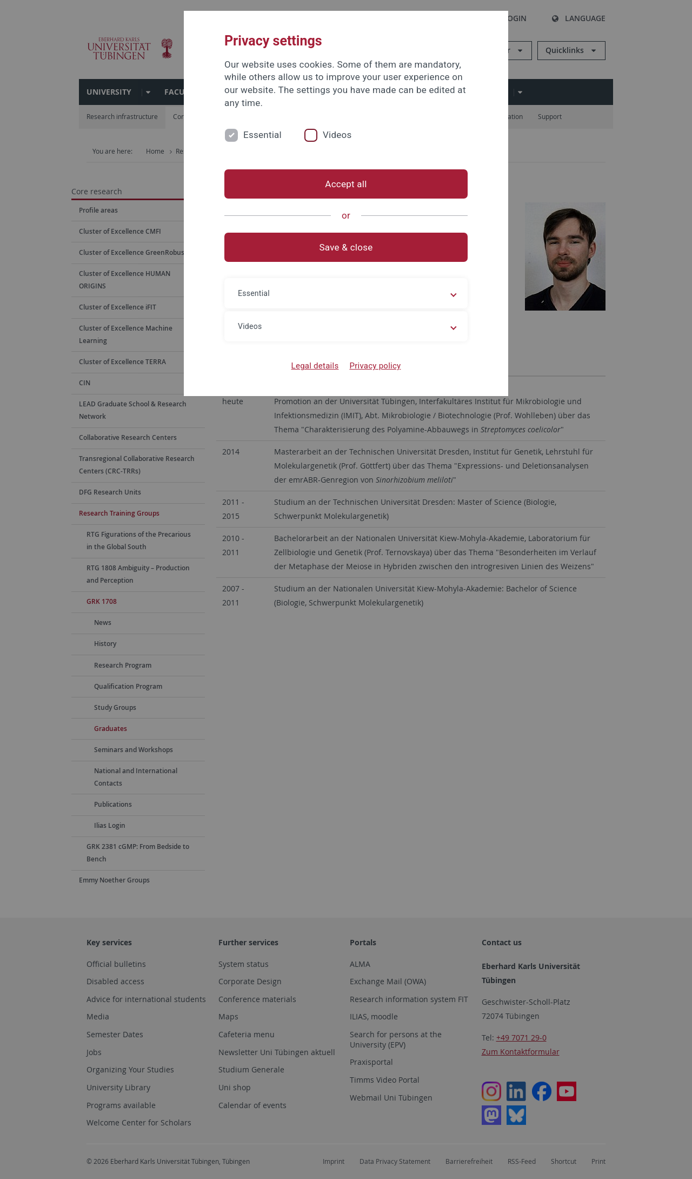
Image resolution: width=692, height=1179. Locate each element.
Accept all (346, 184)
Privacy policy (375, 366)
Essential (262, 134)
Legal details (315, 366)
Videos (337, 134)
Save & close (346, 247)
